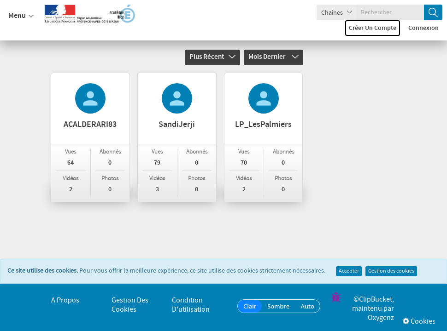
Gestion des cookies (391, 262)
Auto (307, 306)
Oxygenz (381, 318)
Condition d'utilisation (191, 305)
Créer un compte (372, 28)
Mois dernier (273, 57)
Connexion (423, 28)
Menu (21, 16)
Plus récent (212, 57)
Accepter (349, 262)
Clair (249, 306)
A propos (65, 300)
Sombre (278, 306)
